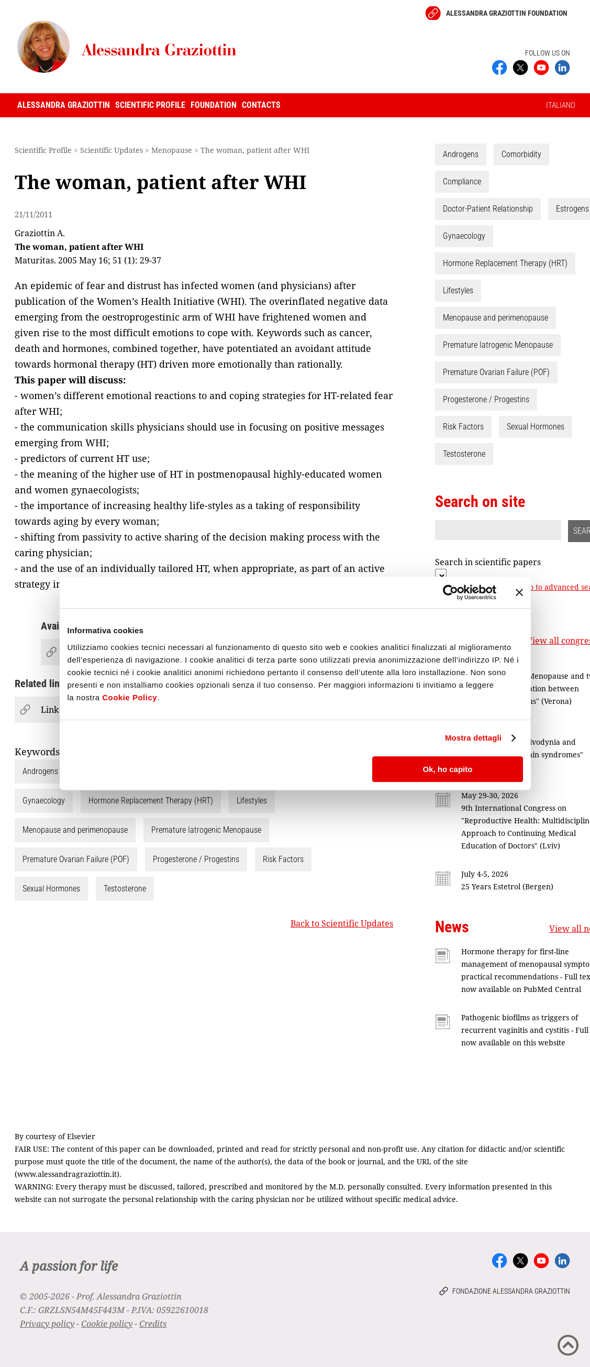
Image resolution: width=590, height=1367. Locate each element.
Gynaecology (44, 801)
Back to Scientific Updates (342, 923)
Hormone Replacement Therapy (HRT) (150, 801)
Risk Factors (283, 859)
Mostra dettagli (473, 737)
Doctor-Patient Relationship (488, 209)
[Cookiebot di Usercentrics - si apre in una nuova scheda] (450, 592)
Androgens (40, 771)
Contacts (261, 105)
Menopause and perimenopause (75, 830)
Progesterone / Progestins (196, 859)
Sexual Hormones (51, 889)
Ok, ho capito (447, 769)
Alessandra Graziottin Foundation (506, 13)
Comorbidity (521, 154)
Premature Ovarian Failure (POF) (76, 859)
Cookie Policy (129, 697)
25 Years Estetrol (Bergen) (507, 886)
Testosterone (125, 889)
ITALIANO (560, 105)
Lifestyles (252, 801)
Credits (152, 1323)
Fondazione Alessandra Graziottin (511, 1291)
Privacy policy (47, 1323)
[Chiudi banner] (519, 592)
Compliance (462, 181)
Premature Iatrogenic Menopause (206, 830)
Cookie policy (106, 1323)
